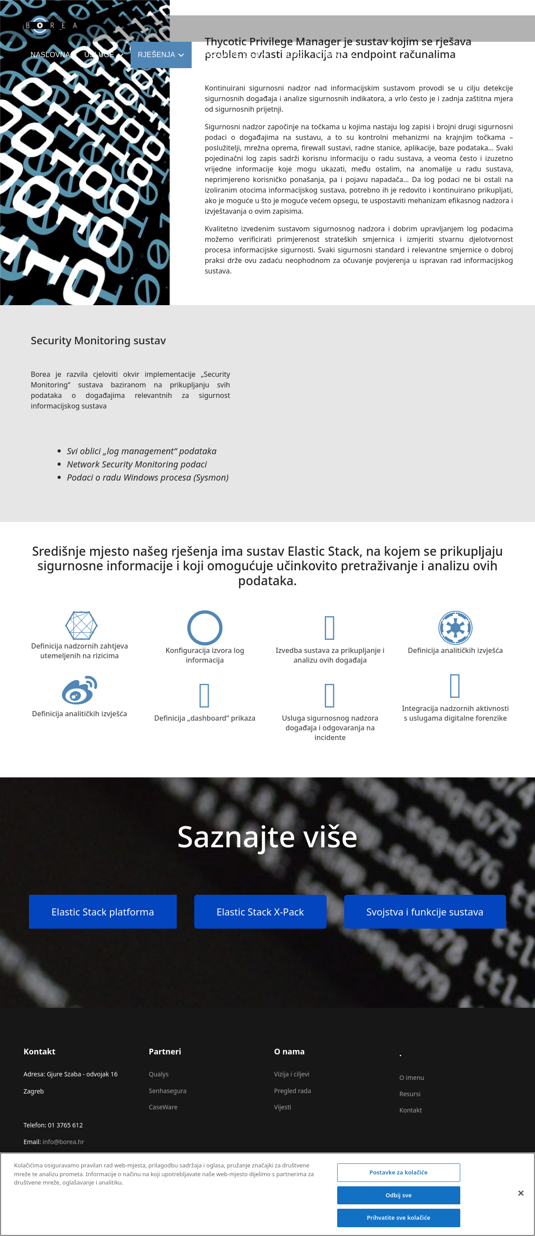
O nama (331, 54)
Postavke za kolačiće (399, 1178)
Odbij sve (399, 1201)
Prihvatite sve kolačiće (398, 1224)
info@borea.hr (63, 1142)
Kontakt (411, 1110)
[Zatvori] (521, 1199)
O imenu (412, 1077)
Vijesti (282, 1107)
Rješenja (156, 54)
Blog (293, 54)
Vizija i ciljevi (291, 1074)
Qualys (159, 1074)
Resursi (410, 1094)
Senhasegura (168, 1091)
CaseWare (163, 1107)
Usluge (99, 54)
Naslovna (50, 54)
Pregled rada (292, 1091)
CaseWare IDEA (229, 54)
